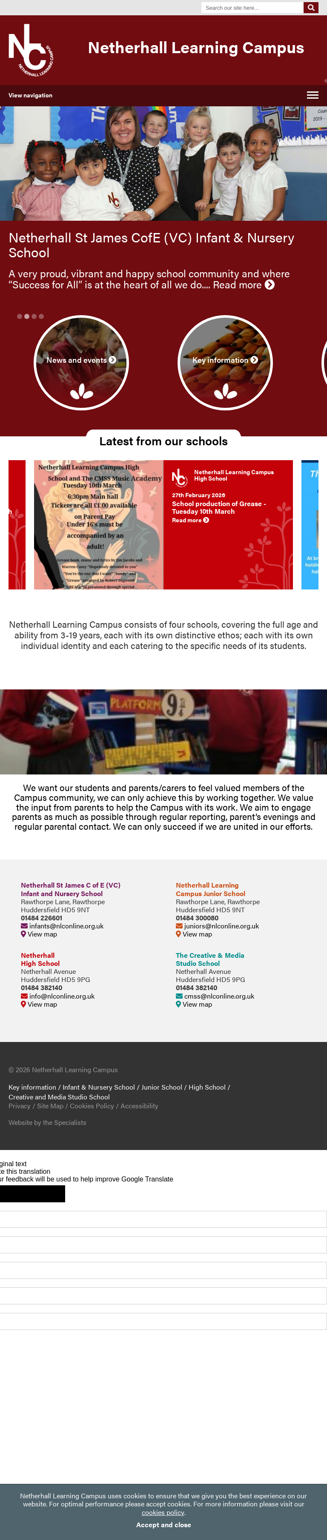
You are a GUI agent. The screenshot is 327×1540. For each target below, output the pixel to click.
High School (207, 1087)
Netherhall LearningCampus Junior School (210, 889)
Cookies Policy (92, 1105)
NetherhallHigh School (40, 959)
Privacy (20, 1105)
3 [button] (34, 316)
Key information (32, 1087)
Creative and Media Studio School (59, 1097)
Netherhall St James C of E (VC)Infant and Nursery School (70, 889)
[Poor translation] (46, 1193)
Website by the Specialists (47, 1122)
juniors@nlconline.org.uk (217, 926)
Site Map (50, 1105)
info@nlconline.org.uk (58, 996)
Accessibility (139, 1105)
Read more (244, 284)
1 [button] (19, 316)
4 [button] (41, 316)
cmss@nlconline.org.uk (215, 996)
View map (39, 934)
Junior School (161, 1087)
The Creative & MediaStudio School (210, 959)
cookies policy (163, 1512)
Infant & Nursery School (99, 1087)
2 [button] (26, 316)
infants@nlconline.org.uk (62, 926)
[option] (163, 271)
